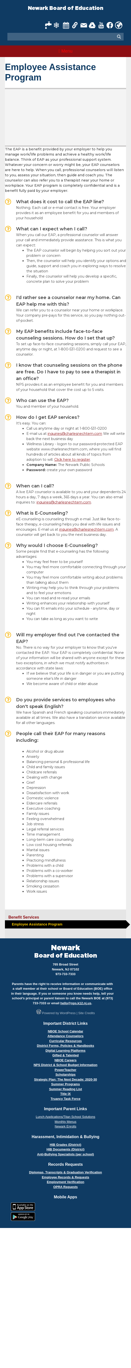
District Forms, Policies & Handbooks (65, 1045)
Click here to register (72, 459)
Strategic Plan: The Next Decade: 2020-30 (65, 1079)
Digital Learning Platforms (66, 1050)
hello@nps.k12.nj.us (75, 1003)
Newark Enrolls (65, 1126)
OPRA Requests (65, 1187)
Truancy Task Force (65, 1099)
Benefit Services (23, 917)
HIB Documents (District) (66, 1149)
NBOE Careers (66, 1060)
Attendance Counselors (66, 1036)
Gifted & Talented (65, 1055)
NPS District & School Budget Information (65, 1065)
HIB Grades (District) (65, 1145)
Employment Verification (65, 1182)
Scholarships (66, 1074)
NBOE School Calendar (65, 1031)
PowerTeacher (65, 1070)
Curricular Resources (65, 1041)
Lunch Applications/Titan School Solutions (65, 1117)
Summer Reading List (65, 1089)
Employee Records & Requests (65, 1177)
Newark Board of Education (65, 8)
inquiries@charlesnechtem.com (75, 433)
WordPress (68, 1013)
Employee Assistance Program (37, 924)
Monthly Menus (65, 1122)
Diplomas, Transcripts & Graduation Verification (65, 1172)
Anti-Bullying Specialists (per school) (65, 1154)
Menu (65, 51)
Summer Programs (65, 1084)
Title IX (65, 1094)
